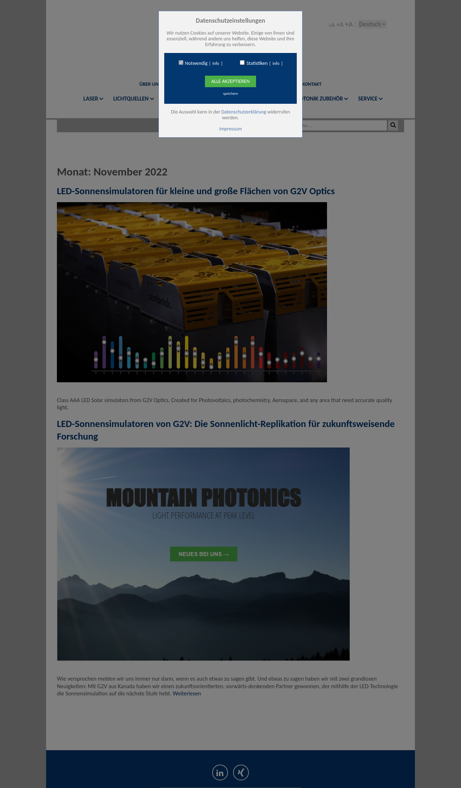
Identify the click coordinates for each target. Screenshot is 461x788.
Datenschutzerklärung (243, 112)
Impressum (230, 129)
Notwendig (196, 63)
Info (215, 63)
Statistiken (257, 63)
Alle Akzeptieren (230, 81)
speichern (230, 93)
